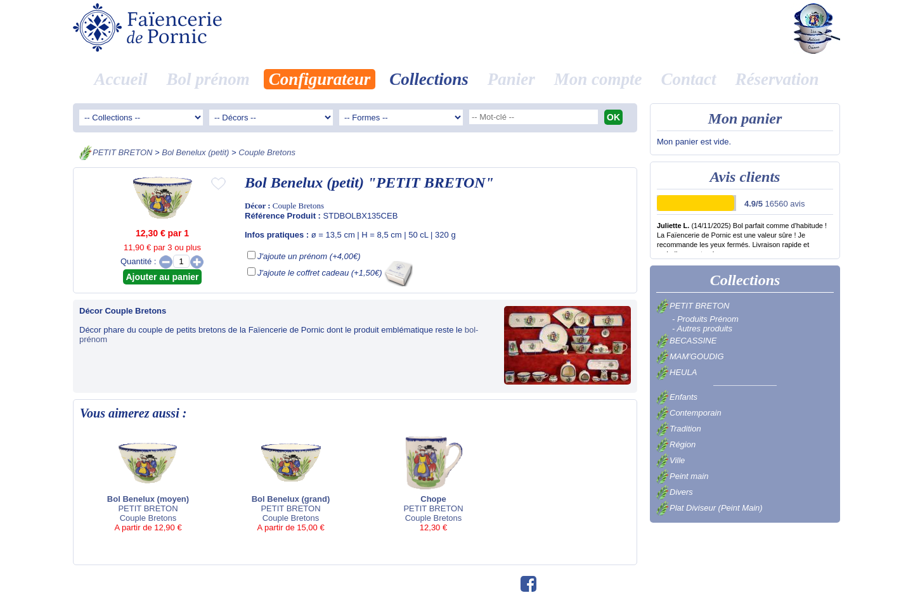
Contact (688, 79)
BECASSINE (686, 340)
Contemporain (689, 413)
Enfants (676, 397)
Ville (670, 460)
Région (676, 444)
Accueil (120, 79)
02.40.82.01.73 (453, 583)
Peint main (682, 476)
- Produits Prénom (705, 319)
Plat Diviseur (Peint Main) (709, 508)
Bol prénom (207, 79)
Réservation (777, 79)
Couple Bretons (266, 152)
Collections (429, 79)
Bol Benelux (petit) (195, 152)
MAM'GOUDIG (690, 356)
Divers (674, 492)
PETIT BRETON (122, 152)
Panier (511, 79)
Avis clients (745, 177)
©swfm (500, 583)
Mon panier (745, 118)
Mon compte (598, 79)
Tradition (678, 428)
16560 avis (774, 203)
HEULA (676, 372)
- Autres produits (702, 328)
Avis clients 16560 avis (597, 583)
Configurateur (320, 79)
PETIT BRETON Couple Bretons (148, 483)
